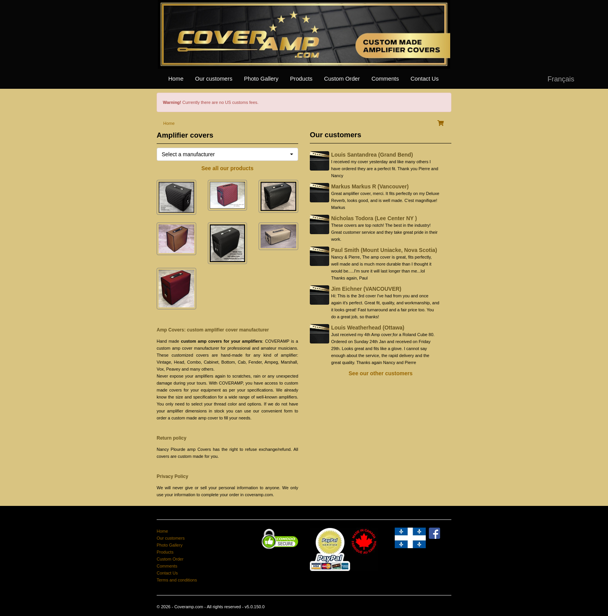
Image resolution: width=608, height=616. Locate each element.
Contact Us (425, 79)
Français (561, 79)
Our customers (213, 79)
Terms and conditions (177, 580)
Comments (385, 79)
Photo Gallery (261, 79)
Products (301, 79)
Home (175, 79)
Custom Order (342, 79)
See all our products (227, 168)
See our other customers (381, 373)
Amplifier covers (185, 135)
